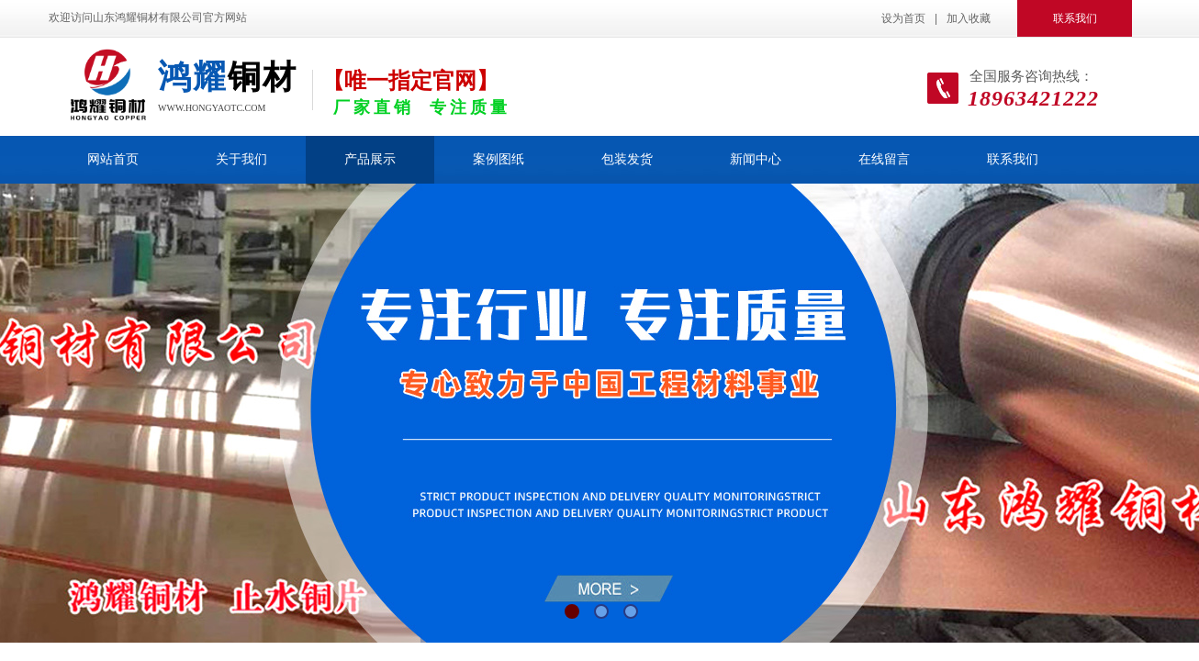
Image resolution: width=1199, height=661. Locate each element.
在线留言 (884, 159)
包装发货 (627, 159)
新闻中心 (755, 159)
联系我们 (1012, 159)
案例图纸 (498, 159)
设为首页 (903, 18)
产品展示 (370, 159)
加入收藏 (969, 18)
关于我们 (241, 159)
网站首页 (113, 159)
